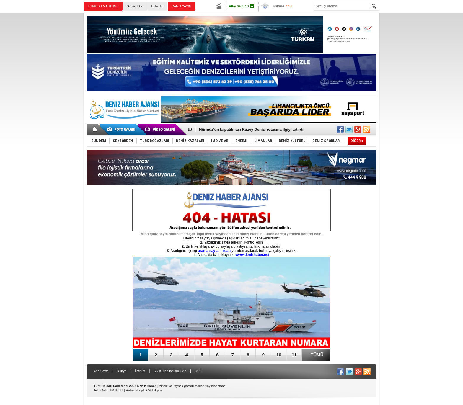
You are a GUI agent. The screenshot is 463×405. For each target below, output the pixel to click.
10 (278, 354)
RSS (198, 371)
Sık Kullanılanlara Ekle (170, 371)
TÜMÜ (317, 354)
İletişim (140, 371)
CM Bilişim (154, 390)
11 (294, 354)
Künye (121, 371)
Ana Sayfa (101, 371)
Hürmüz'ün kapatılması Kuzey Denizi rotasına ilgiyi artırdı (251, 129)
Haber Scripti (135, 390)
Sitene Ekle (135, 6)
